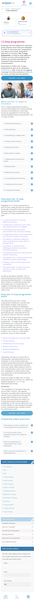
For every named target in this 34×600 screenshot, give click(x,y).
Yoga (5, 349)
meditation (14, 349)
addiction (28, 72)
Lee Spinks (6, 23)
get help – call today (17, 78)
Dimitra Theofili (22, 24)
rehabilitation (6, 70)
